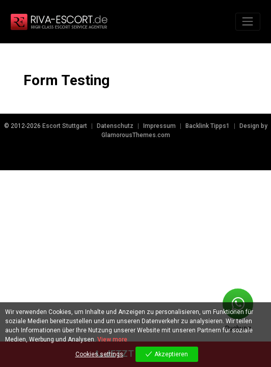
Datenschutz (115, 125)
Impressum (159, 125)
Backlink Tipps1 (207, 125)
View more (112, 339)
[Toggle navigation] (247, 22)
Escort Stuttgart (64, 125)
